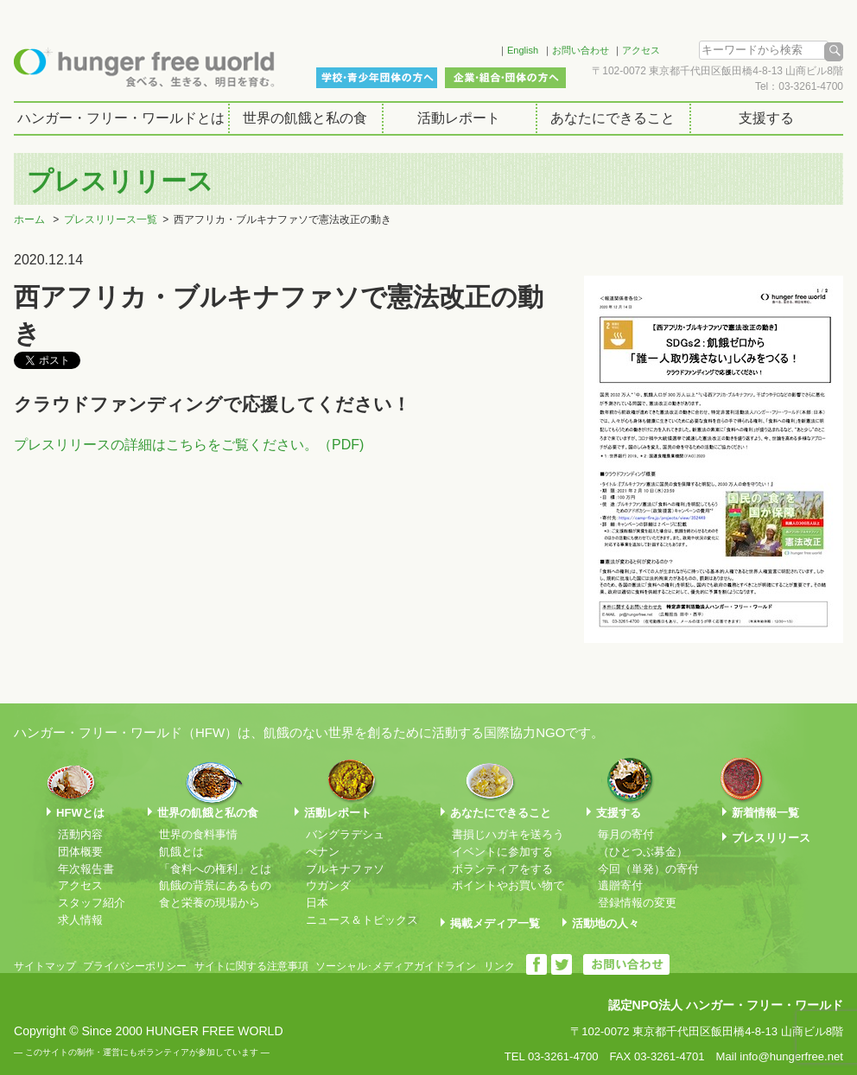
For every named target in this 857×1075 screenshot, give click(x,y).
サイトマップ (45, 966)
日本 (317, 902)
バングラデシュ (345, 834)
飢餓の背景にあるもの (215, 885)
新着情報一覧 (765, 812)
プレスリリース (771, 837)
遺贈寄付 (620, 885)
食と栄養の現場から (209, 902)
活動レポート (458, 118)
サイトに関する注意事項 (251, 966)
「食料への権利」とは (215, 868)
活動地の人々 (605, 923)
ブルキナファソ (345, 868)
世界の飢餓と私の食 (305, 118)
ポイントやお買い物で (508, 885)
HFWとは (80, 812)
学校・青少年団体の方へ (376, 77)
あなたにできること (612, 118)
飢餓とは (181, 851)
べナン (323, 851)
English (522, 50)
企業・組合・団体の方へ (505, 77)
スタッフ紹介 (91, 902)
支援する (766, 118)
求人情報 (80, 919)
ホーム (29, 219)
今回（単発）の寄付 (648, 868)
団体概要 (80, 851)
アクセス (641, 50)
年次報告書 (86, 868)
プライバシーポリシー (135, 966)
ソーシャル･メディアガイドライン (395, 966)
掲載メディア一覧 (495, 923)
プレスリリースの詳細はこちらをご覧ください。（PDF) (189, 444)
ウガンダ (328, 885)
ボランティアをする (502, 868)
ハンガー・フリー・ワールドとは (121, 118)
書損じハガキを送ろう (508, 834)
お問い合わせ (580, 50)
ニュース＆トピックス (362, 919)
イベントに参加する (502, 851)
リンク (499, 966)
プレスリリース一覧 (110, 219)
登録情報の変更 (637, 902)
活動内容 (80, 834)
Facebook (462, 47)
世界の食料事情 (198, 834)
